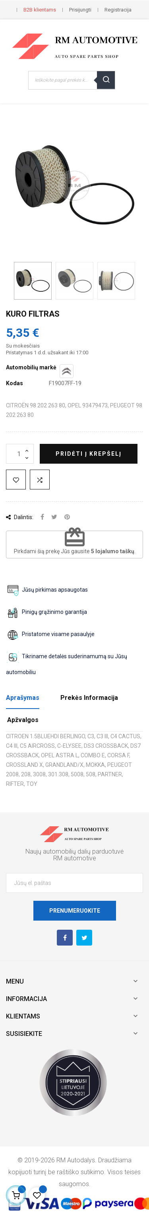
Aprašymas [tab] (22, 697)
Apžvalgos (23, 720)
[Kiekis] (20, 454)
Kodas (14, 383)
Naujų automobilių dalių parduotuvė (74, 851)
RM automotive (74, 858)
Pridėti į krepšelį (89, 454)
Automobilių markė (31, 367)
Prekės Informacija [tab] (89, 697)
